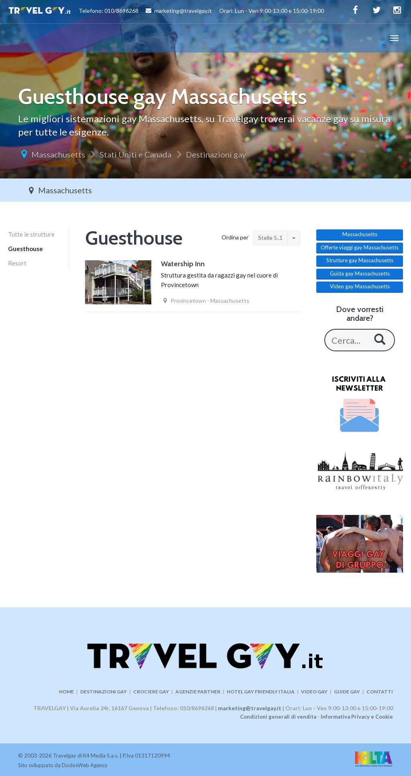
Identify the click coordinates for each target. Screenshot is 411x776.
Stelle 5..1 (270, 237)
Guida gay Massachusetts (360, 273)
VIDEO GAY (314, 692)
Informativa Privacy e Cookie (357, 716)
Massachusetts (58, 154)
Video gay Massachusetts (360, 286)
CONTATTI (379, 692)
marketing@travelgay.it (249, 708)
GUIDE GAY (347, 692)
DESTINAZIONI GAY (103, 692)
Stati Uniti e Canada (135, 154)
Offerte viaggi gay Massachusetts (360, 247)
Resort (17, 263)
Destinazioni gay (216, 154)
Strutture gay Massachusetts (359, 260)
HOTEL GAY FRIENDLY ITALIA (261, 692)
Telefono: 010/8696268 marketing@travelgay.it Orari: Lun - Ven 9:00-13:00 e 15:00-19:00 (166, 11)
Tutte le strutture (31, 234)
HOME (66, 692)
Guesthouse (25, 248)
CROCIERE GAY (151, 692)
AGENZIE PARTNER (197, 692)
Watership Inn (183, 263)
